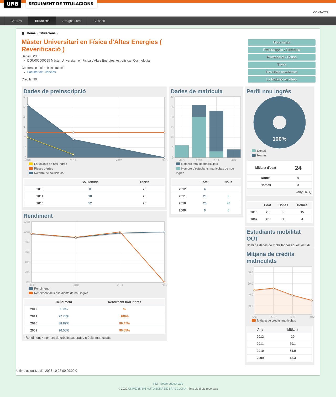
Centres (16, 21)
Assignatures (71, 21)
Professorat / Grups (282, 57)
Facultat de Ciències (41, 72)
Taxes (281, 64)
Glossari (99, 21)
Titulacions (42, 21)
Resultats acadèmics (282, 72)
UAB (13, 4)
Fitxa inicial (281, 42)
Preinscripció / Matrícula (281, 50)
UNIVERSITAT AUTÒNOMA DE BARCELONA (157, 388)
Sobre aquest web (171, 383)
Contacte (321, 12)
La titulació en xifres (281, 79)
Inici (155, 383)
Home (31, 33)
